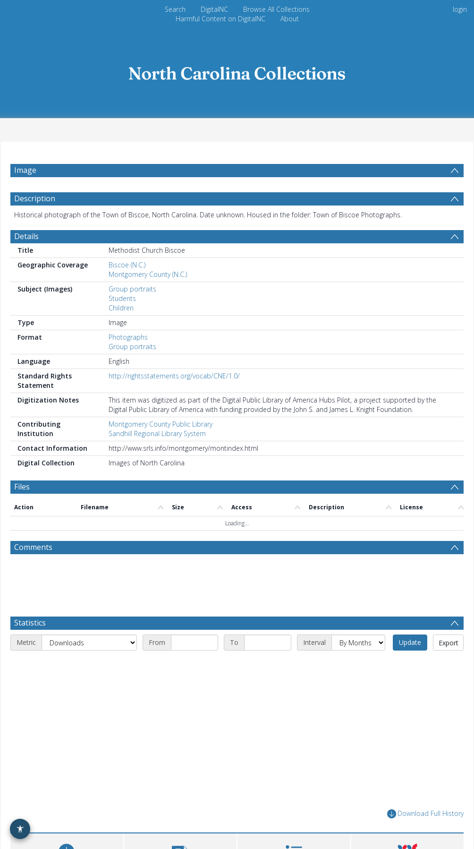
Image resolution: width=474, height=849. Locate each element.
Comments (33, 547)
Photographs (128, 337)
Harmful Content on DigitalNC (220, 18)
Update (410, 642)
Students (122, 298)
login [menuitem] (460, 9)
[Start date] (194, 643)
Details (26, 236)
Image (25, 170)
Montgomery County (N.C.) (148, 274)
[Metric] (89, 643)
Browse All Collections (276, 9)
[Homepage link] (237, 71)
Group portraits (132, 288)
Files (22, 486)
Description (34, 198)
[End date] (267, 643)
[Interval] (358, 643)
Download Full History (425, 814)
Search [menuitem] (175, 9)
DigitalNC (214, 9)
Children (121, 307)
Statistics (30, 622)
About (289, 18)
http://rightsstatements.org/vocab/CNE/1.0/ (174, 375)
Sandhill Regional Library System (157, 433)
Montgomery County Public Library (160, 424)
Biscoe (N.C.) (127, 264)
